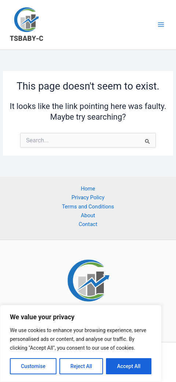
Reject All (81, 366)
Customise (33, 366)
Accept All (128, 366)
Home (88, 188)
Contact (88, 224)
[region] (80, 343)
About (88, 215)
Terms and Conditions (88, 206)
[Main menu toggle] (161, 24)
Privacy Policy (88, 197)
